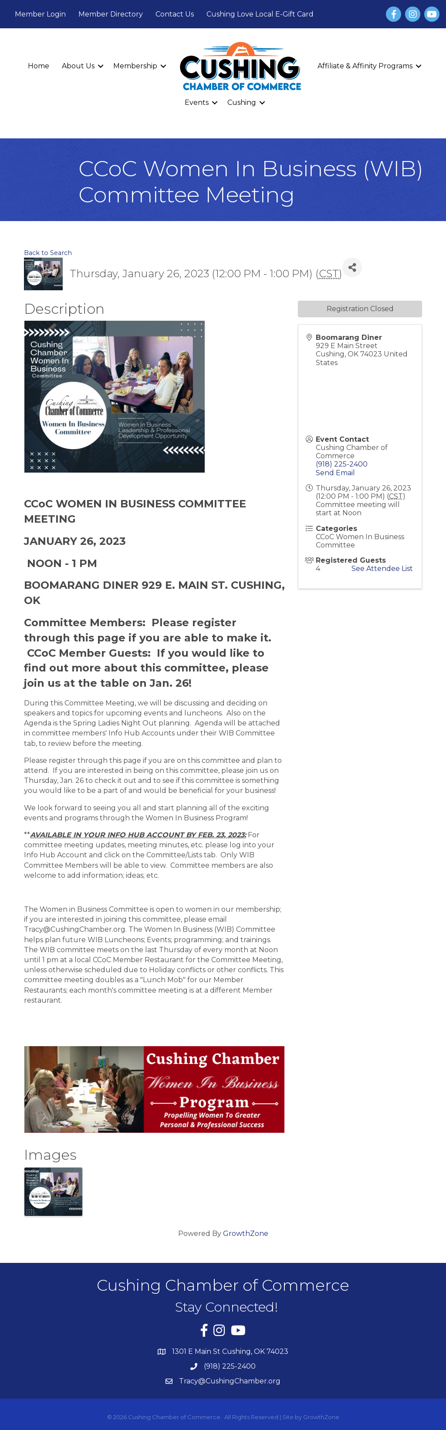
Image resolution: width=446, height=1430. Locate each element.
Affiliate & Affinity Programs (365, 66)
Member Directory (110, 14)
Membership (135, 66)
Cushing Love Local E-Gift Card (260, 14)
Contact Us (174, 14)
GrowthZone (245, 1233)
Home (38, 66)
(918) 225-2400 (342, 464)
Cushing (241, 102)
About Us (78, 66)
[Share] (352, 267)
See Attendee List (382, 568)
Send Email (335, 473)
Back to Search (48, 253)
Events (197, 102)
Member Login (40, 14)
